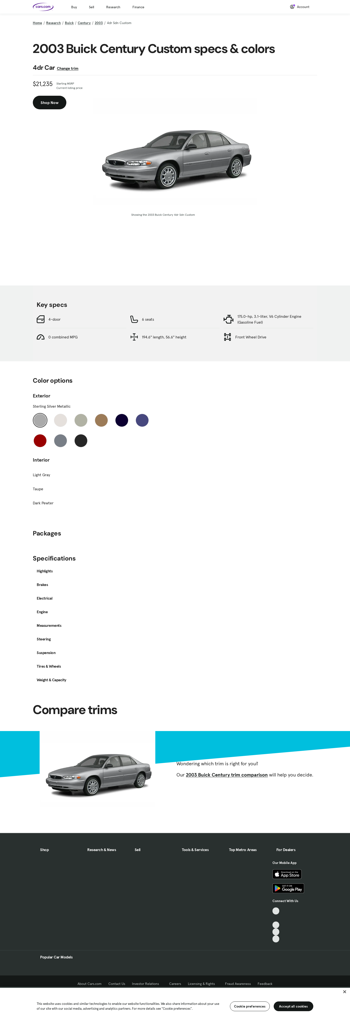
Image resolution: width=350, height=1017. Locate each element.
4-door (54, 319)
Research (113, 7)
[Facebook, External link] (276, 918)
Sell (91, 7)
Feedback (265, 984)
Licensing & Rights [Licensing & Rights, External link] (203, 984)
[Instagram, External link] (276, 931)
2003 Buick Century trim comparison (227, 775)
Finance (138, 7)
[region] (175, 1002)
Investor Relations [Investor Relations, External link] (147, 984)
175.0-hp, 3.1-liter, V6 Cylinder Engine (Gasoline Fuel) (269, 319)
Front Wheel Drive (250, 337)
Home (37, 23)
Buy (74, 7)
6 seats (148, 319)
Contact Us (116, 984)
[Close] (344, 991)
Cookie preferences (250, 1006)
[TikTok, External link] (276, 910)
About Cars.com (90, 984)
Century (84, 23)
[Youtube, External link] (276, 925)
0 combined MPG (63, 337)
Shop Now (50, 102)
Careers (175, 984)
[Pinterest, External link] (276, 938)
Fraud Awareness (238, 984)
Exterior (41, 396)
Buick (69, 23)
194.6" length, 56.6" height (164, 337)
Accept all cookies (293, 1006)
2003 (99, 23)
